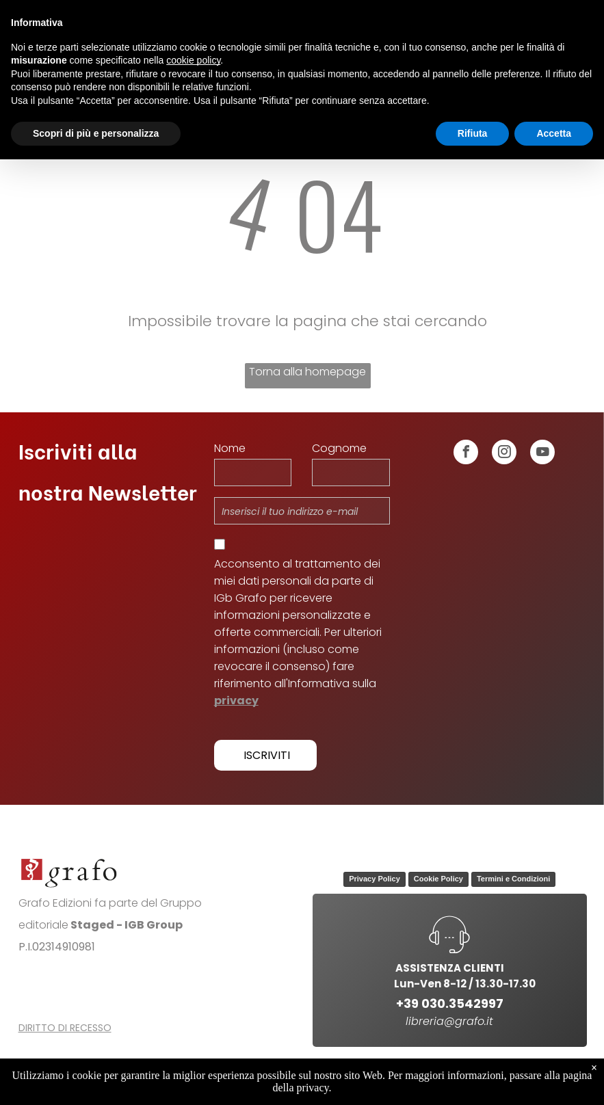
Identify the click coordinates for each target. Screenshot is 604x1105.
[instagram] (504, 454)
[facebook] (466, 454)
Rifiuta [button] (473, 133)
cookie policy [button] (193, 60)
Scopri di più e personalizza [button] (96, 133)
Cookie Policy (438, 879)
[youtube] (542, 454)
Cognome (339, 448)
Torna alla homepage (307, 372)
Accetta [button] (553, 133)
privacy (236, 700)
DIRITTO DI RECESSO (64, 1028)
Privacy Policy (374, 879)
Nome (230, 448)
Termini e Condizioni (513, 879)
